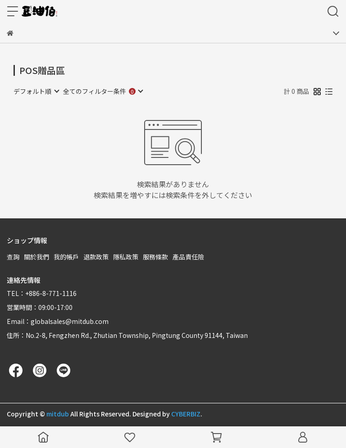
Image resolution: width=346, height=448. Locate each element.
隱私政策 (125, 256)
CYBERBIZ (185, 413)
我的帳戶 (66, 256)
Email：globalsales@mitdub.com (58, 321)
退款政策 (96, 256)
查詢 (13, 256)
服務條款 (155, 256)
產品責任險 (188, 256)
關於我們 (36, 256)
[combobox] (36, 91)
